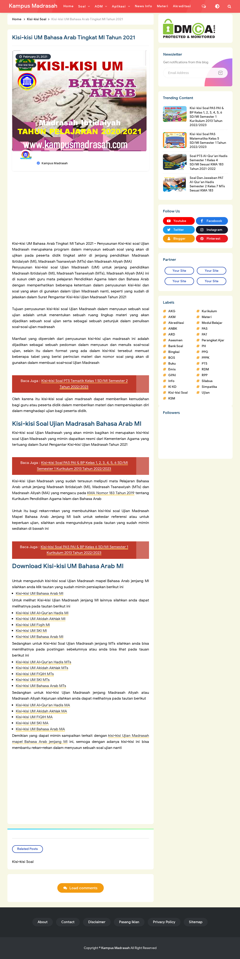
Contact (68, 922)
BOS (171, 358)
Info (171, 381)
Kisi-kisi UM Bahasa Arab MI (39, 593)
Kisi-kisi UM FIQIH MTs (35, 674)
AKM (171, 317)
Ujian (206, 393)
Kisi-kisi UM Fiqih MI (33, 625)
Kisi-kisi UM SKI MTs (33, 679)
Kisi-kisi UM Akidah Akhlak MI (40, 619)
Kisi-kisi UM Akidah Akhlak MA (41, 711)
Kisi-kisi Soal (25, 65)
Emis (172, 369)
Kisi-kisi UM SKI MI (31, 630)
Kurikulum (209, 311)
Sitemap (195, 922)
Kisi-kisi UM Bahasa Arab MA (40, 729)
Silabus (207, 381)
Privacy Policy (164, 922)
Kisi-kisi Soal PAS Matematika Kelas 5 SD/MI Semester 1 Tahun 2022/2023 (208, 140)
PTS (204, 363)
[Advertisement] (80, 208)
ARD (171, 334)
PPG (205, 352)
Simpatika (209, 387)
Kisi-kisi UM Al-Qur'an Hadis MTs (43, 662)
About (43, 922)
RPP (205, 375)
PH (204, 346)
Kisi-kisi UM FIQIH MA (34, 717)
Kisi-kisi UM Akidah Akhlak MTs (42, 668)
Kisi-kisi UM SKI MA (32, 723)
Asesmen (175, 340)
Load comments (83, 888)
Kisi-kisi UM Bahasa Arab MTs (41, 686)
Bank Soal (175, 346)
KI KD (172, 387)
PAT (204, 334)
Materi (207, 317)
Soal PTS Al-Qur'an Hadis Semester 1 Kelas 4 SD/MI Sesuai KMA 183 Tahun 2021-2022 (208, 162)
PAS (205, 329)
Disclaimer (96, 922)
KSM (171, 398)
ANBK (172, 329)
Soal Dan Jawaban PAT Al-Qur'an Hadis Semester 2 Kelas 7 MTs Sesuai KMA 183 (207, 184)
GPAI (172, 375)
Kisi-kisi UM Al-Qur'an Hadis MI (42, 613)
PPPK (205, 358)
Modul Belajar (212, 323)
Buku (172, 363)
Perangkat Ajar (213, 340)
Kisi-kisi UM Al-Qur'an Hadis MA (43, 705)
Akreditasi (176, 323)
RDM (205, 369)
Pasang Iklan (129, 922)
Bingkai (174, 352)
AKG (171, 311)
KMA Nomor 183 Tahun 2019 (110, 493)
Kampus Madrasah (115, 948)
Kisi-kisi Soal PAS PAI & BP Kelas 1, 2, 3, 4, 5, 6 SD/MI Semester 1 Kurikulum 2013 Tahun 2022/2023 (207, 116)
